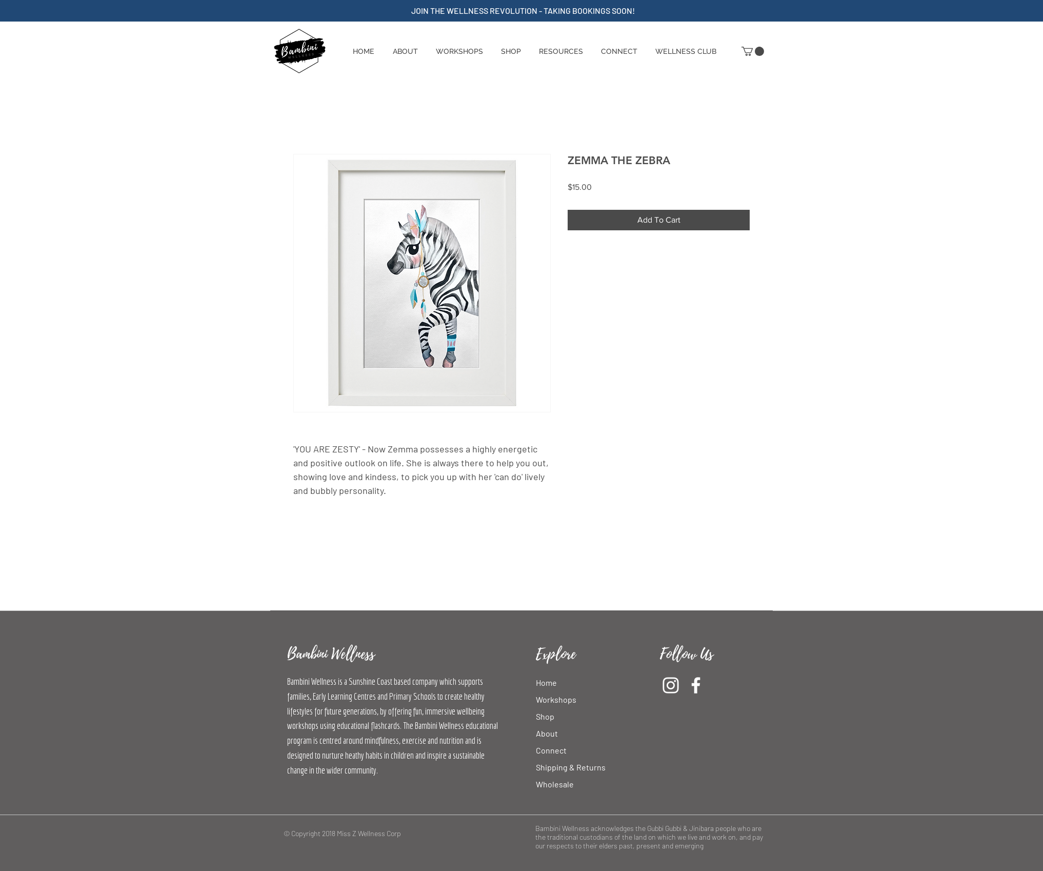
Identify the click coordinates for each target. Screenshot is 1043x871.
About (547, 733)
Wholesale (555, 784)
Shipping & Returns (571, 767)
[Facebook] (696, 685)
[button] (511, 51)
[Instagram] (670, 685)
